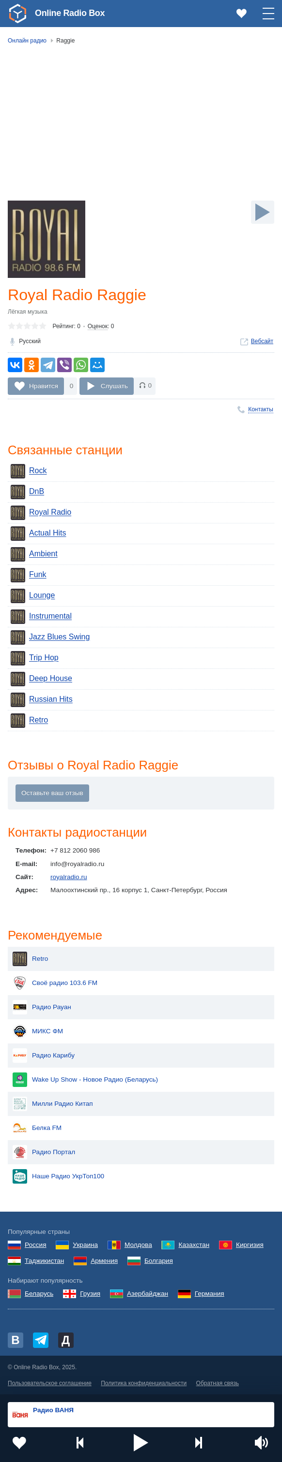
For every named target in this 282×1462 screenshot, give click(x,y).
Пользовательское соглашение (50, 1383)
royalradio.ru (68, 877)
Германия (209, 1293)
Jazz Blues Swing (50, 637)
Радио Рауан (42, 1007)
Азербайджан (147, 1293)
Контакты (260, 409)
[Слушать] (262, 212)
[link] (17, 13)
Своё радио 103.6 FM (55, 983)
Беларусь (39, 1293)
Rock (29, 471)
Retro (29, 720)
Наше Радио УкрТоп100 (58, 1176)
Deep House (41, 679)
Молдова (138, 1244)
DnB (27, 492)
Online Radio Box (70, 13)
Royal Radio (41, 513)
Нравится (43, 385)
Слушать (114, 385)
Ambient (34, 554)
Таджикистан (44, 1260)
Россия (36, 1244)
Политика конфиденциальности (144, 1383)
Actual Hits (38, 533)
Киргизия (250, 1244)
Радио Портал (44, 1152)
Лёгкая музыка (27, 311)
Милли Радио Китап (53, 1104)
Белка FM (37, 1128)
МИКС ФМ (38, 1031)
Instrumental (41, 616)
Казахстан (193, 1244)
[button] (141, 1442)
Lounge (33, 596)
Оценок (98, 326)
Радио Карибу (44, 1055)
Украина (85, 1244)
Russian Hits (42, 700)
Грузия (90, 1293)
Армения (104, 1260)
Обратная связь (217, 1383)
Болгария (158, 1260)
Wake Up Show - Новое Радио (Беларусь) (85, 1079)
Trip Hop (35, 658)
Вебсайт (262, 341)
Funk (29, 575)
